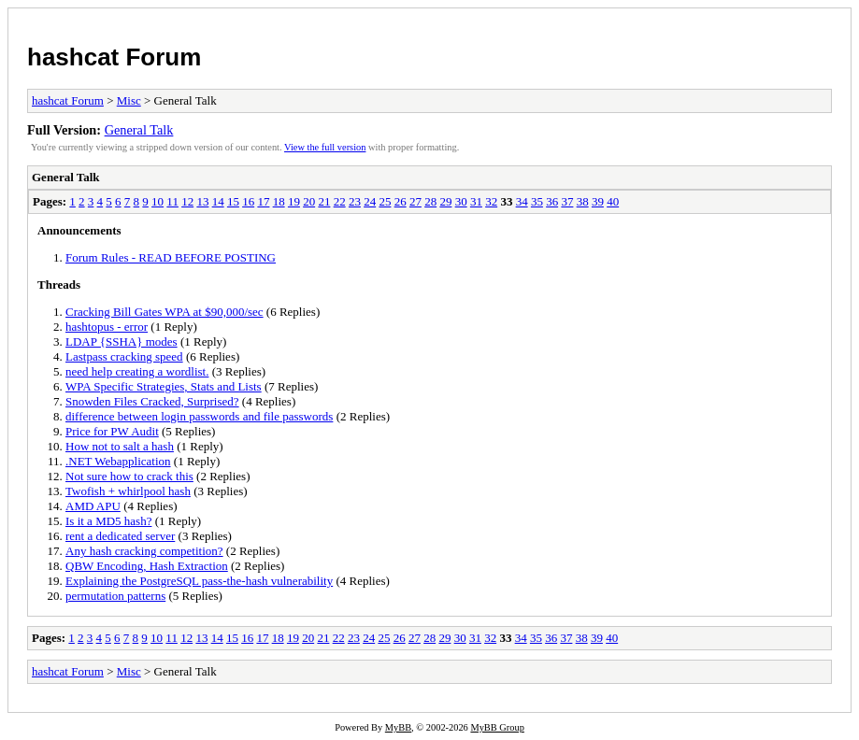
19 (294, 201)
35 (537, 201)
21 (324, 201)
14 (218, 201)
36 (552, 201)
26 (400, 201)
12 (187, 201)
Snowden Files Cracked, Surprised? (152, 401)
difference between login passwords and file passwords (199, 416)
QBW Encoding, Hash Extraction (146, 566)
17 (263, 201)
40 (613, 201)
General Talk (139, 129)
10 (157, 201)
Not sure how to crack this (129, 476)
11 (172, 201)
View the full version (324, 147)
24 (370, 201)
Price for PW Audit (112, 431)
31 (476, 201)
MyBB (398, 727)
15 (233, 201)
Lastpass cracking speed (124, 356)
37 (567, 201)
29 (445, 201)
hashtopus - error (106, 327)
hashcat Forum (114, 57)
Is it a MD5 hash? (108, 521)
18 (279, 201)
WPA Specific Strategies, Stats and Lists (163, 386)
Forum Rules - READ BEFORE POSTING (170, 257)
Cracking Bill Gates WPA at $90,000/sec (164, 312)
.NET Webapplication (118, 461)
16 (248, 201)
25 (385, 201)
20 (309, 201)
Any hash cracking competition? (144, 551)
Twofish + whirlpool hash (128, 491)
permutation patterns (115, 596)
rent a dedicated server (120, 536)
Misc (129, 100)
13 (202, 201)
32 (491, 201)
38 (583, 201)
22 (340, 201)
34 (522, 201)
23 (355, 201)
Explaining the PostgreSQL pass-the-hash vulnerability (199, 581)
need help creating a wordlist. (136, 371)
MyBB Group (496, 727)
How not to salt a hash (119, 446)
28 (430, 201)
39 (598, 201)
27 (415, 201)
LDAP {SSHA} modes (121, 341)
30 (461, 201)
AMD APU (93, 506)
